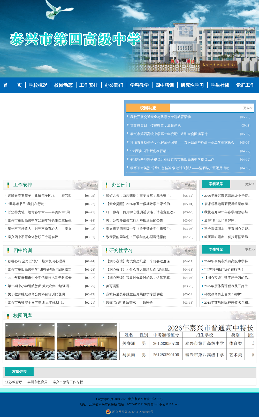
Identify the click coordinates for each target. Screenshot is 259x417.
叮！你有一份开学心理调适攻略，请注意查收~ (140, 212)
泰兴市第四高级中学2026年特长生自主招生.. (40, 220)
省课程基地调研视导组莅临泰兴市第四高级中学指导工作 (172, 159)
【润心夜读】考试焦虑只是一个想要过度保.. (139, 261)
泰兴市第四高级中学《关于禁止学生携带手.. (139, 229)
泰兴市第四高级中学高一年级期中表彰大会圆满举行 (169, 134)
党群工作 (245, 85)
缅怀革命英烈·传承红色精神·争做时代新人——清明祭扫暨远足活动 (180, 168)
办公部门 (114, 85)
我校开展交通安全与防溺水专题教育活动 (160, 117)
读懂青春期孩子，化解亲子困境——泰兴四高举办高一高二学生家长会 (182, 142)
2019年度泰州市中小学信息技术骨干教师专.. (40, 278)
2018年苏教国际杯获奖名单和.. (227, 302)
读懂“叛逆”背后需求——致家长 (129, 302)
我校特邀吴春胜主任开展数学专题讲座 (134, 294)
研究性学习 (192, 85)
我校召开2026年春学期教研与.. (227, 212)
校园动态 (63, 85)
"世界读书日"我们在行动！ (150, 151)
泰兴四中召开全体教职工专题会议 (33, 237)
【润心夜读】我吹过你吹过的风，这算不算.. (139, 278)
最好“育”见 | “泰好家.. (220, 220)
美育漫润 (112, 286)
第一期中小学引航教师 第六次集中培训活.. (39, 286)
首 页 (12, 85)
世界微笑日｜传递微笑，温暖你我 (155, 125)
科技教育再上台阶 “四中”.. (223, 294)
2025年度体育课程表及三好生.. (227, 286)
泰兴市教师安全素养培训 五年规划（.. (36, 302)
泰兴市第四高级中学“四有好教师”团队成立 (39, 269)
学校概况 (38, 85)
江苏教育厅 (13, 382)
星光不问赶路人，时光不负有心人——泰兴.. (40, 229)
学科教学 (139, 85)
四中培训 (164, 85)
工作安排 (88, 85)
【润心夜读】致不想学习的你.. (227, 278)
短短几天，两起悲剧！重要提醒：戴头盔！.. (139, 196)
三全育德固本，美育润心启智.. (227, 229)
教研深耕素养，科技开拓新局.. (227, 237)
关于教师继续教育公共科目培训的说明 (36, 294)
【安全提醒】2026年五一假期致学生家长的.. (139, 204)
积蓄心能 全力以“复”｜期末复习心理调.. (37, 261)
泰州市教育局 (37, 382)
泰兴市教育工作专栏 (68, 382)
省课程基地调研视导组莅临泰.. (227, 204)
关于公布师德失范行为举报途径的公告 (134, 220)
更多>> (248, 108)
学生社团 (220, 85)
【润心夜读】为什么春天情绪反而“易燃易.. (138, 269)
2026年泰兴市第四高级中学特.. (227, 196)
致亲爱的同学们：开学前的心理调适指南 (136, 237)
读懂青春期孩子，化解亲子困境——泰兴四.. (40, 196)
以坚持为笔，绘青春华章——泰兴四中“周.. (39, 212)
